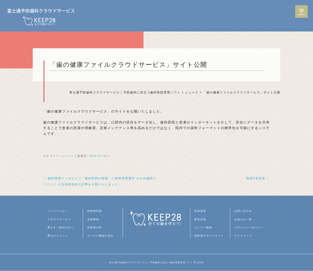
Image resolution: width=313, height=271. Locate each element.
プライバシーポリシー (251, 227)
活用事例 (94, 219)
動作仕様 (201, 219)
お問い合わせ (244, 210)
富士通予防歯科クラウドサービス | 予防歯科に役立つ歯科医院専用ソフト (151, 262)
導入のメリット (59, 235)
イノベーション (59, 210)
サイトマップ (244, 235)
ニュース (67, 155)
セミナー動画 (204, 227)
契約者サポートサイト (211, 235)
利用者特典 (95, 210)
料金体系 (201, 210)
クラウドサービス (60, 219)
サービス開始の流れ (102, 235)
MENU (301, 11)
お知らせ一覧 (244, 219)
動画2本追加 (257, 178)
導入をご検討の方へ (62, 227)
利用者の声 (95, 227)
